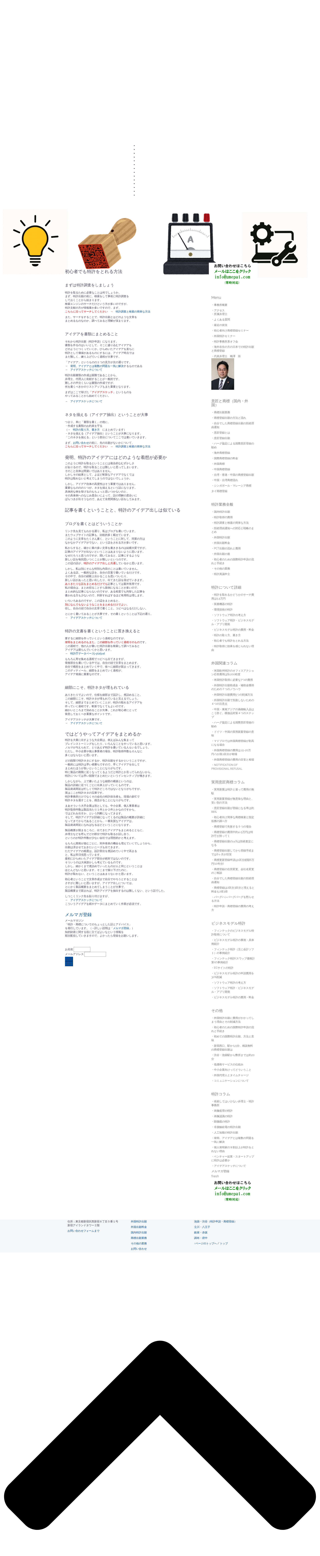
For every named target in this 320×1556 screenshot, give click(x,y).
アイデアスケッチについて (86, 369)
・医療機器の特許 (222, 604)
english (140, 195)
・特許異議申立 (220, 574)
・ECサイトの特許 (222, 967)
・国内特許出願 (220, 511)
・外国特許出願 (220, 537)
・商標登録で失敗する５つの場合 (231, 826)
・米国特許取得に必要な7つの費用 (232, 679)
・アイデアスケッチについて (228, 1165)
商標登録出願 (144, 172)
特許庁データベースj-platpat (87, 653)
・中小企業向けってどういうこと (231, 1069)
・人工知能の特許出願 (224, 1132)
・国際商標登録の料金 (224, 458)
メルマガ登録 (78, 914)
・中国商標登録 (220, 469)
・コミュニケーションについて (230, 1080)
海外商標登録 (144, 176)
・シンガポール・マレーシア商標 (231, 485)
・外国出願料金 (220, 542)
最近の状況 (142, 187)
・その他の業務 (220, 568)
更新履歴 (141, 191)
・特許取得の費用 (222, 517)
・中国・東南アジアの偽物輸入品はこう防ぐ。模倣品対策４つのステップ (232, 713)
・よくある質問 (220, 319)
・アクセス (218, 310)
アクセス (141, 149)
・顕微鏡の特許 (220, 1121)
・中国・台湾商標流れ (224, 480)
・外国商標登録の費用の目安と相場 (232, 759)
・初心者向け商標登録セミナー (230, 330)
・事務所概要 (219, 304)
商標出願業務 (139, 1238)
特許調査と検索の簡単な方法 (133, 311)
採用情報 (141, 183)
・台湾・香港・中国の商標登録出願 (232, 474)
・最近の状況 (219, 325)
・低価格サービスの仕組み (227, 1064)
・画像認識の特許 (222, 1116)
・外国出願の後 (220, 553)
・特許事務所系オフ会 (224, 341)
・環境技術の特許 (222, 609)
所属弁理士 (142, 157)
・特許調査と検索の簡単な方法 (230, 522)
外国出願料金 (139, 1227)
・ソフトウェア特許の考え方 (228, 615)
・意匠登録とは (220, 432)
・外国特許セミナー (223, 336)
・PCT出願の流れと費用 (226, 548)
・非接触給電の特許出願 (226, 1127)
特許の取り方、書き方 (86, 429)
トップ (224, 1243)
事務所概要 (142, 153)
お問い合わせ (144, 145)
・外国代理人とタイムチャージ (230, 1075)
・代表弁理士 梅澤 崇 (226, 356)
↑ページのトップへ (205, 1243)
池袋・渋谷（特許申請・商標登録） (215, 1221)
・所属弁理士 (219, 314)
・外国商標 (218, 463)
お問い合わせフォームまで (84, 1230)
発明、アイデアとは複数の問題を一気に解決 (97, 366)
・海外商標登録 (220, 452)
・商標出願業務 (220, 412)
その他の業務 (139, 1243)
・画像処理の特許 (222, 1110)
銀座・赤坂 (201, 1232)
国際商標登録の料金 (147, 180)
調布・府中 (201, 1238)
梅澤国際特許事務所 (83, 8)
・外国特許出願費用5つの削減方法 (232, 694)
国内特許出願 (144, 164)
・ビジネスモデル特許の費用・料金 (232, 629)
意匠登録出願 (144, 168)
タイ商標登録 (219, 491)
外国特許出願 (144, 161)
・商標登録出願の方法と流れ (228, 417)
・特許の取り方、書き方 (226, 635)
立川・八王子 (202, 1227)
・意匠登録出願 (220, 438)
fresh (215, 1176)
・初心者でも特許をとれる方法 (230, 640)
